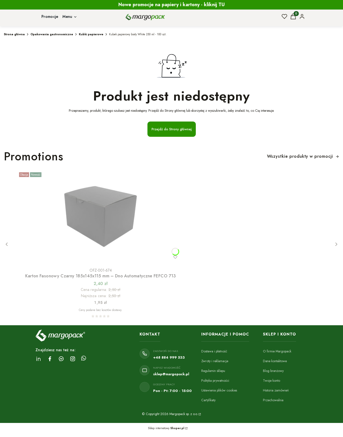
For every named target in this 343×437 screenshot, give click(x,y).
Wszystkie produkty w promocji (303, 156)
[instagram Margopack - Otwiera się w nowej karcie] (73, 359)
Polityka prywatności (215, 380)
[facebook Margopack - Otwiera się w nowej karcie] (50, 359)
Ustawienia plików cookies (219, 390)
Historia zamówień (276, 390)
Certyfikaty (208, 400)
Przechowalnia (273, 400)
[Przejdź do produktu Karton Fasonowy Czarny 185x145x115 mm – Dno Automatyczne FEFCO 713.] (100, 218)
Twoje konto (271, 380)
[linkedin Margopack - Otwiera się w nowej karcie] (38, 359)
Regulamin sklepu (213, 370)
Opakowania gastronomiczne (51, 34)
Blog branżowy (273, 370)
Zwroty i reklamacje (214, 361)
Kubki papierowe (91, 34)
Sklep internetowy (166, 428)
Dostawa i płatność (214, 351)
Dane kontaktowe (275, 361)
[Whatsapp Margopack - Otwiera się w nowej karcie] (83, 359)
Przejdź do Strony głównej (171, 129)
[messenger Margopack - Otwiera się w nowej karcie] (61, 359)
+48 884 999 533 (169, 357)
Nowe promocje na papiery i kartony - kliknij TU (171, 4)
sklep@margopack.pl (171, 374)
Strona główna (14, 34)
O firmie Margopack (277, 351)
